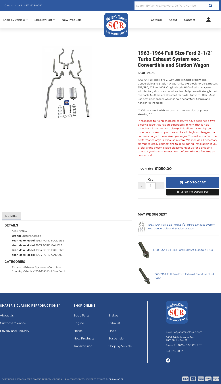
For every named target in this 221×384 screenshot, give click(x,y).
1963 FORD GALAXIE (49, 245)
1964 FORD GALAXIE (49, 254)
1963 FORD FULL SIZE (50, 240)
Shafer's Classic (31, 235)
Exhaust (17, 267)
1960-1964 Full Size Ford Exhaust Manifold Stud (183, 249)
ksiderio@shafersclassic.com (184, 332)
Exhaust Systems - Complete (42, 267)
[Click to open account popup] (208, 19)
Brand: (16, 235)
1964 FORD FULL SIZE (50, 250)
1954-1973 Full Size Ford (49, 271)
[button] (176, 5)
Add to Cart (195, 182)
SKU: (141, 73)
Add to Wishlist (195, 192)
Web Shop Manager (111, 379)
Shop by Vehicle (22, 271)
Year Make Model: (23, 240)
